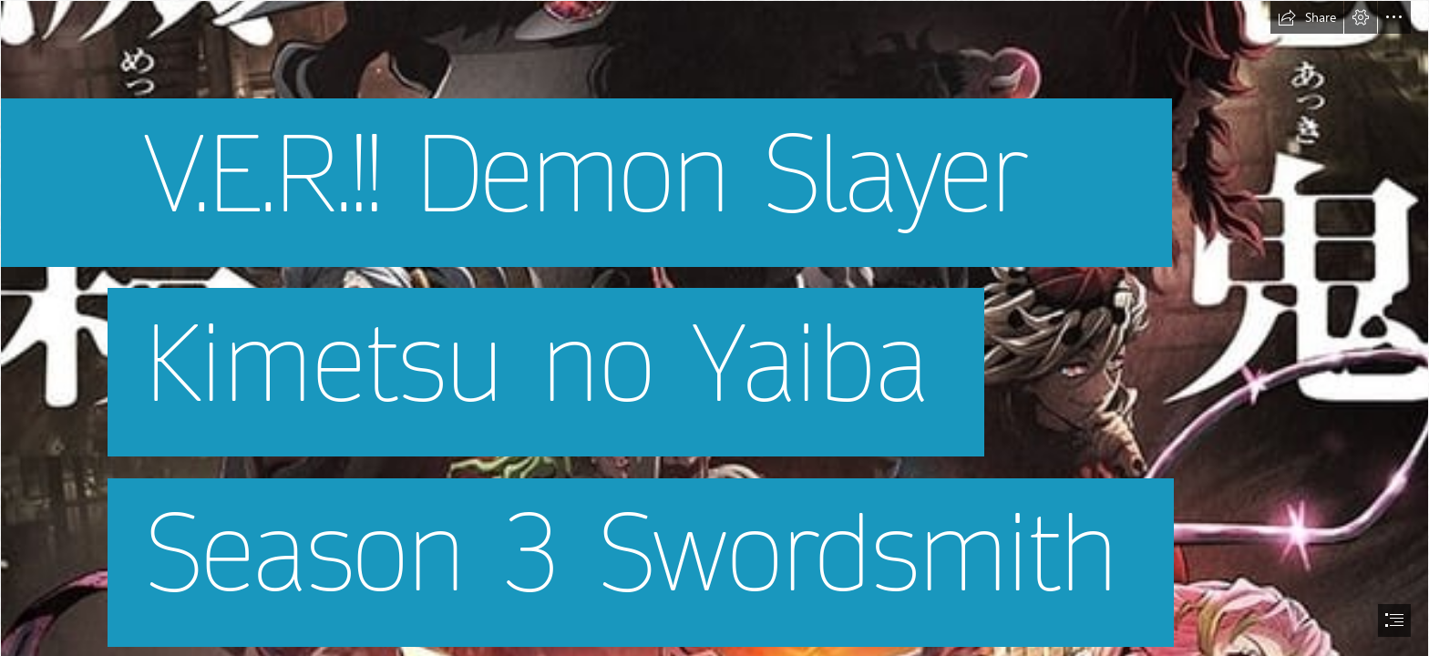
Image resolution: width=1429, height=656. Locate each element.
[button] (1306, 17)
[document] (714, 328)
